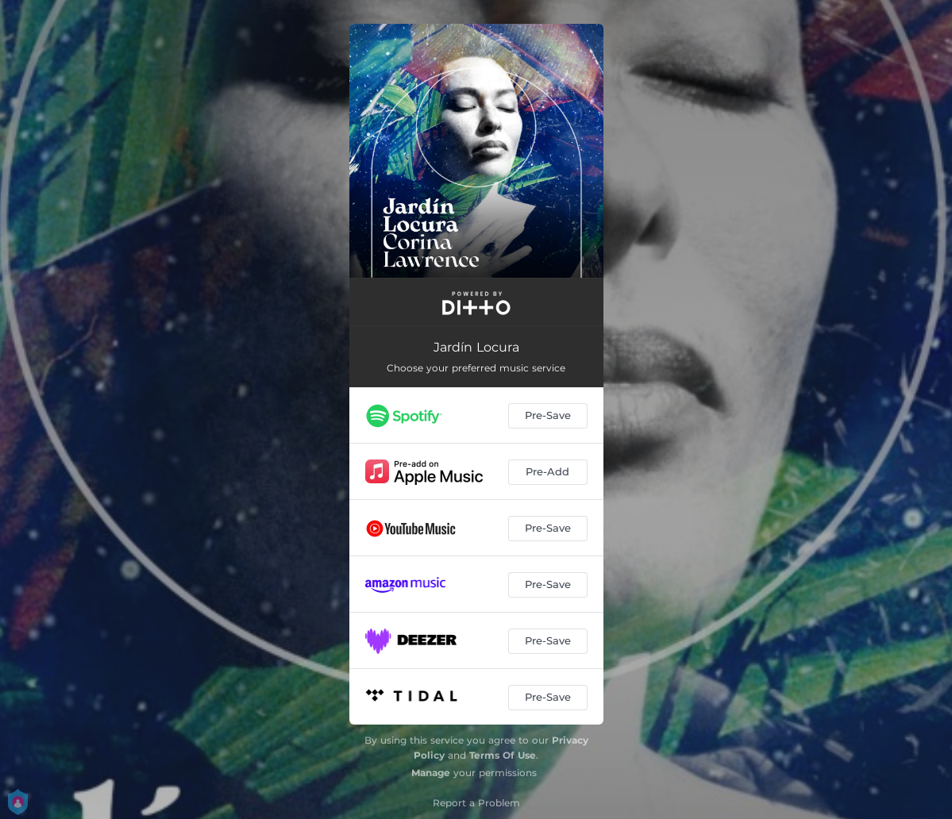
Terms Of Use (502, 755)
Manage (430, 773)
